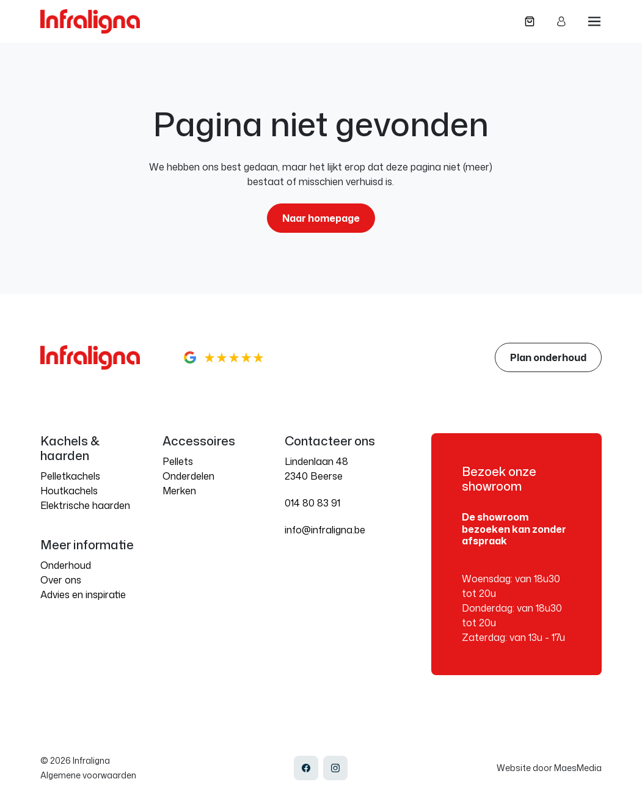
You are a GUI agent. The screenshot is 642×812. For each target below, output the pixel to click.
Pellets (177, 461)
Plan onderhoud (548, 357)
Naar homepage (321, 218)
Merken (179, 490)
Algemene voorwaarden (88, 775)
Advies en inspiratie (83, 594)
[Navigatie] (594, 21)
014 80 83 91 (312, 503)
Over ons (60, 580)
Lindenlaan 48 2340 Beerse (316, 469)
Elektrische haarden (85, 505)
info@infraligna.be (325, 529)
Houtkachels (69, 490)
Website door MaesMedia (549, 768)
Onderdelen (188, 476)
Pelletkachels (70, 476)
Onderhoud (65, 565)
